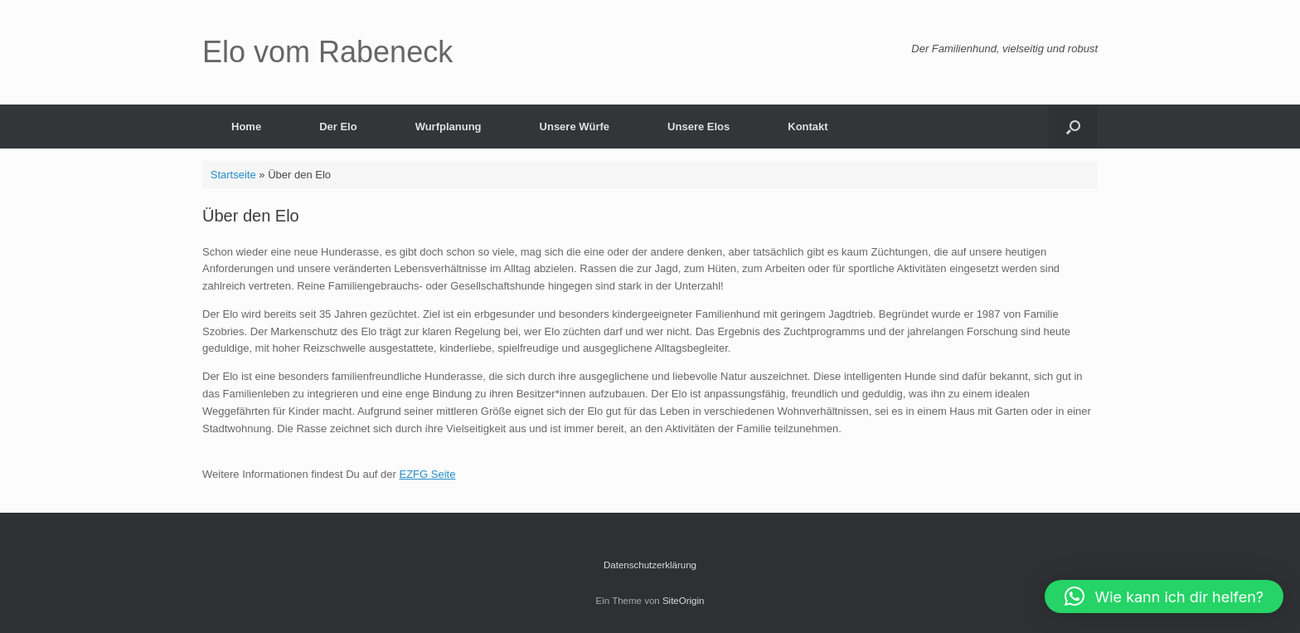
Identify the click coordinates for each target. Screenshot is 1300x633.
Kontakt (807, 126)
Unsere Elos (698, 126)
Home (246, 126)
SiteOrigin (683, 601)
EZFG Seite (428, 474)
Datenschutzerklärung (650, 565)
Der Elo (338, 126)
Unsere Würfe (575, 126)
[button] (1073, 127)
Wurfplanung (448, 126)
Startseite (233, 174)
